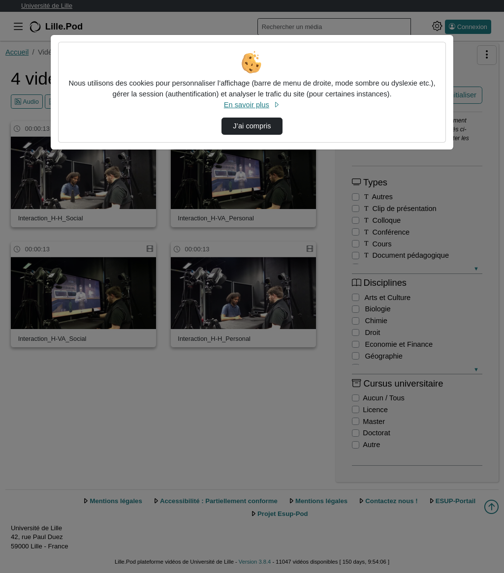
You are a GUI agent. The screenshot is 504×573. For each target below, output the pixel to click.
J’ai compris (252, 126)
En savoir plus (252, 104)
